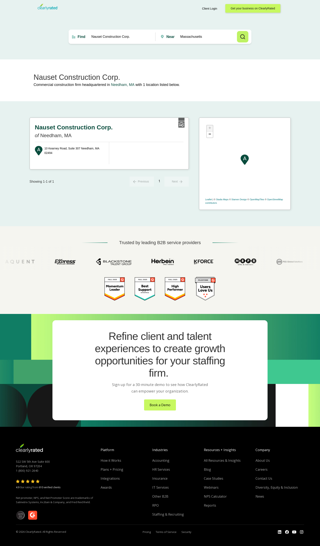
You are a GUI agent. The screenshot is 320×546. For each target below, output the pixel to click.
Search (242, 36)
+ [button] (209, 128)
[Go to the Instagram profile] (301, 532)
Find (81, 37)
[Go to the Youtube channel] (294, 532)
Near (170, 37)
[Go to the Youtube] (286, 532)
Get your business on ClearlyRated (253, 8)
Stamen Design (239, 199)
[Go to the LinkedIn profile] (279, 532)
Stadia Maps (222, 199)
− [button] (209, 134)
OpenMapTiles (257, 199)
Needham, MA (122, 85)
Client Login (209, 8)
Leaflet (208, 199)
